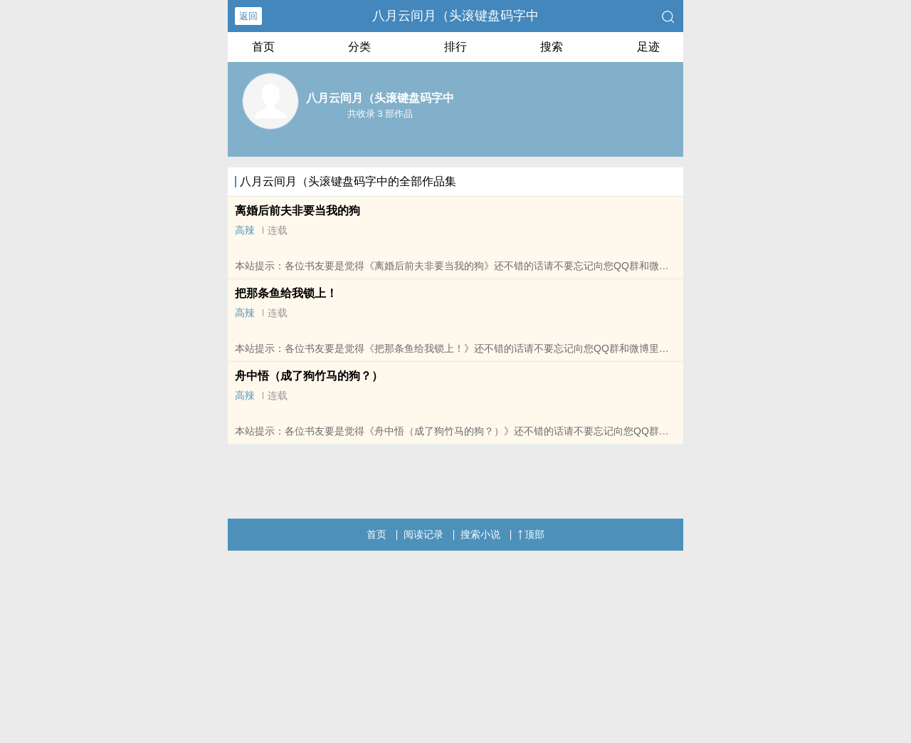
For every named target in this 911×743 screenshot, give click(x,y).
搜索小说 (480, 534)
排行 (455, 47)
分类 (359, 47)
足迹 (648, 47)
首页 (263, 47)
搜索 (551, 47)
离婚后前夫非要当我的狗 (297, 210)
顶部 (530, 534)
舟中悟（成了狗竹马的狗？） (309, 376)
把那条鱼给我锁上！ (286, 293)
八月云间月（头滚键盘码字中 (455, 16)
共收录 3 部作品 (380, 113)
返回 (248, 16)
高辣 (245, 230)
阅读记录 (423, 534)
